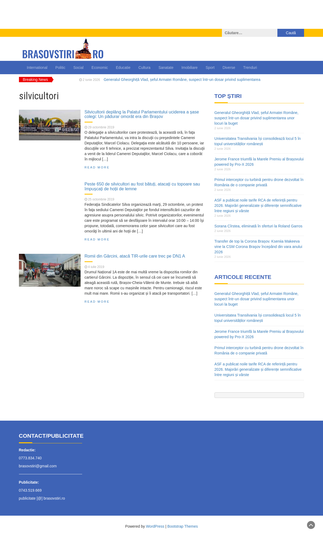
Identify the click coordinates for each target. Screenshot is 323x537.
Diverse (228, 67)
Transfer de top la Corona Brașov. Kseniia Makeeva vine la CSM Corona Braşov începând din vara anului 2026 (258, 246)
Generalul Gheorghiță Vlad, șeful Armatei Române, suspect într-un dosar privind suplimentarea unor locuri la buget (256, 117)
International (37, 67)
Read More (97, 167)
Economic (99, 67)
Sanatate (165, 67)
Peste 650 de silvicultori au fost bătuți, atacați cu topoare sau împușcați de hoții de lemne (142, 186)
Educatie (123, 67)
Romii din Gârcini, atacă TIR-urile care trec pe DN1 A (135, 256)
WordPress (155, 526)
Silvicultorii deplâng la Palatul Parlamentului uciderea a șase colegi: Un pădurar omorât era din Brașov (142, 114)
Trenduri (250, 67)
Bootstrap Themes (183, 526)
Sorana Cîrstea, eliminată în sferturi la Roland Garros (258, 226)
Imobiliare (189, 67)
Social (78, 67)
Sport (210, 67)
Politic (60, 67)
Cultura (144, 67)
